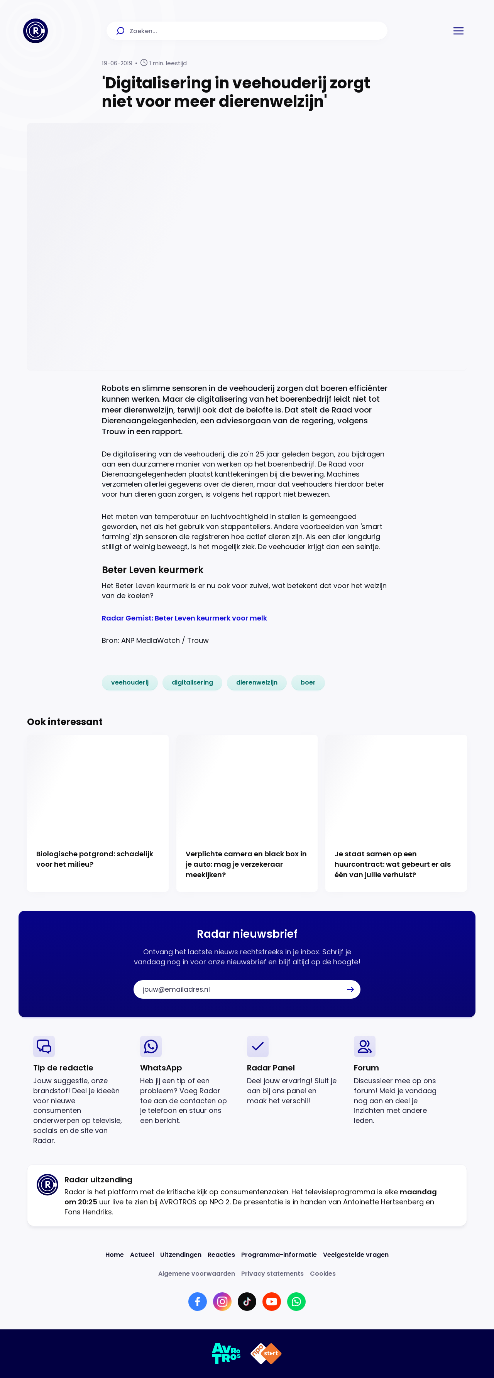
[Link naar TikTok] (247, 1301)
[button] (458, 31)
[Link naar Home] (114, 1255)
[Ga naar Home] (35, 31)
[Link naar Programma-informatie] (279, 1255)
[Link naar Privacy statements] (272, 1273)
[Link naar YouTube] (271, 1301)
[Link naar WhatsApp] (296, 1301)
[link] (130, 682)
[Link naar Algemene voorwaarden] (196, 1273)
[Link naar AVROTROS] (226, 1354)
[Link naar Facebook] (197, 1301)
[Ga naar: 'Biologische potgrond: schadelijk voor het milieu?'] (98, 813)
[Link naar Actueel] (142, 1255)
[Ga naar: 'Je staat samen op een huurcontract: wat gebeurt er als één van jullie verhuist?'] (396, 813)
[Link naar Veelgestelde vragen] (356, 1255)
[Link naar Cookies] (323, 1273)
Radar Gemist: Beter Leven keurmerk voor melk (184, 618)
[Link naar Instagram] (222, 1301)
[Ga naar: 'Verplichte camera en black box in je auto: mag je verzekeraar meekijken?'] (247, 813)
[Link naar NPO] (266, 1354)
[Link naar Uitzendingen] (180, 1255)
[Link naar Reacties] (221, 1255)
